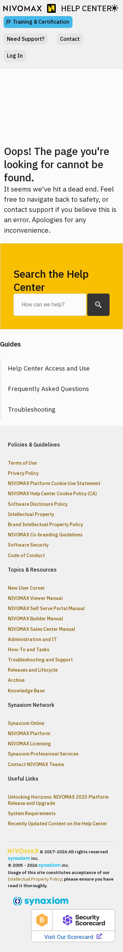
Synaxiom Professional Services (43, 754)
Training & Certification (41, 21)
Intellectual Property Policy (35, 879)
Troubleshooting (31, 409)
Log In (15, 55)
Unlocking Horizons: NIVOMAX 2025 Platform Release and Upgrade (58, 800)
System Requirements (31, 813)
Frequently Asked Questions (48, 388)
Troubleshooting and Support (40, 659)
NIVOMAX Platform (29, 733)
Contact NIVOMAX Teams (36, 764)
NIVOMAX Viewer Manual (35, 598)
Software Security (28, 545)
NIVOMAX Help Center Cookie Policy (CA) (52, 493)
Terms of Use (22, 463)
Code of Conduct (26, 555)
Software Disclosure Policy (38, 504)
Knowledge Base (26, 690)
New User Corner (26, 588)
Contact (70, 39)
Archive (16, 680)
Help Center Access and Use (49, 368)
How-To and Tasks (28, 649)
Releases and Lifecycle (33, 670)
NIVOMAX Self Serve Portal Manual (46, 608)
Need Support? (25, 39)
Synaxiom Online (26, 723)
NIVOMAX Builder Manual (35, 618)
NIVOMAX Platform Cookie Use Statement (54, 483)
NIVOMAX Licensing (29, 743)
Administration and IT (32, 639)
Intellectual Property (31, 514)
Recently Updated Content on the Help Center (57, 823)
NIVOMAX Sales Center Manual (41, 629)
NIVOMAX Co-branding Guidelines (45, 534)
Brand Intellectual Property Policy (45, 524)
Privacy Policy (23, 473)
